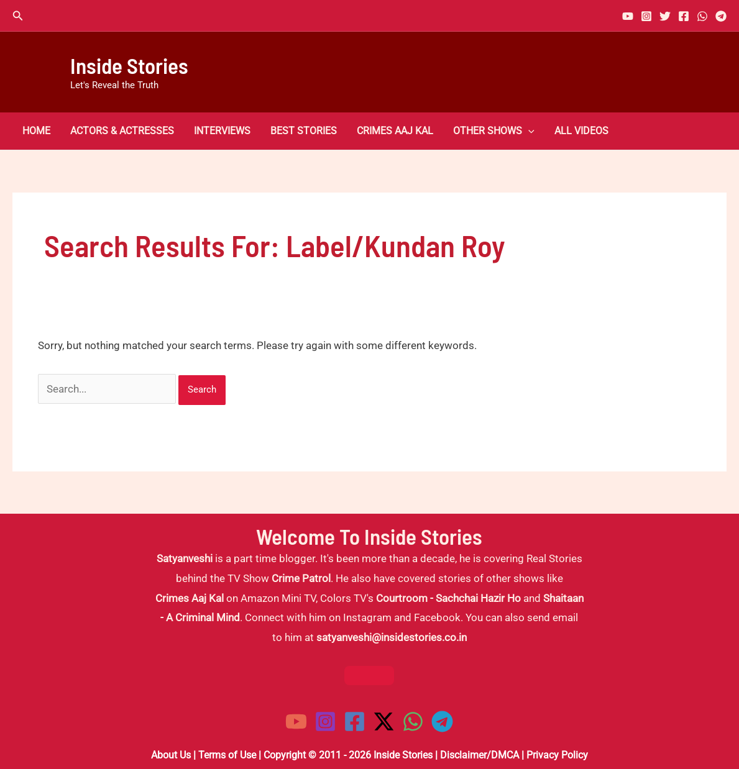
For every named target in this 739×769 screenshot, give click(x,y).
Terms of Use (227, 755)
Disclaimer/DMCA (479, 755)
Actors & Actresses (122, 131)
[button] (18, 16)
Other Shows (494, 131)
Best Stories (303, 131)
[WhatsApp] (702, 16)
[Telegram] (721, 16)
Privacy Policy (557, 755)
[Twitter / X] (384, 721)
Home (36, 131)
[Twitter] (665, 16)
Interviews (222, 131)
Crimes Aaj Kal (395, 131)
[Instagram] (646, 16)
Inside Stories (129, 65)
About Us (171, 755)
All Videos (581, 131)
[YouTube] (627, 16)
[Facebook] (683, 16)
